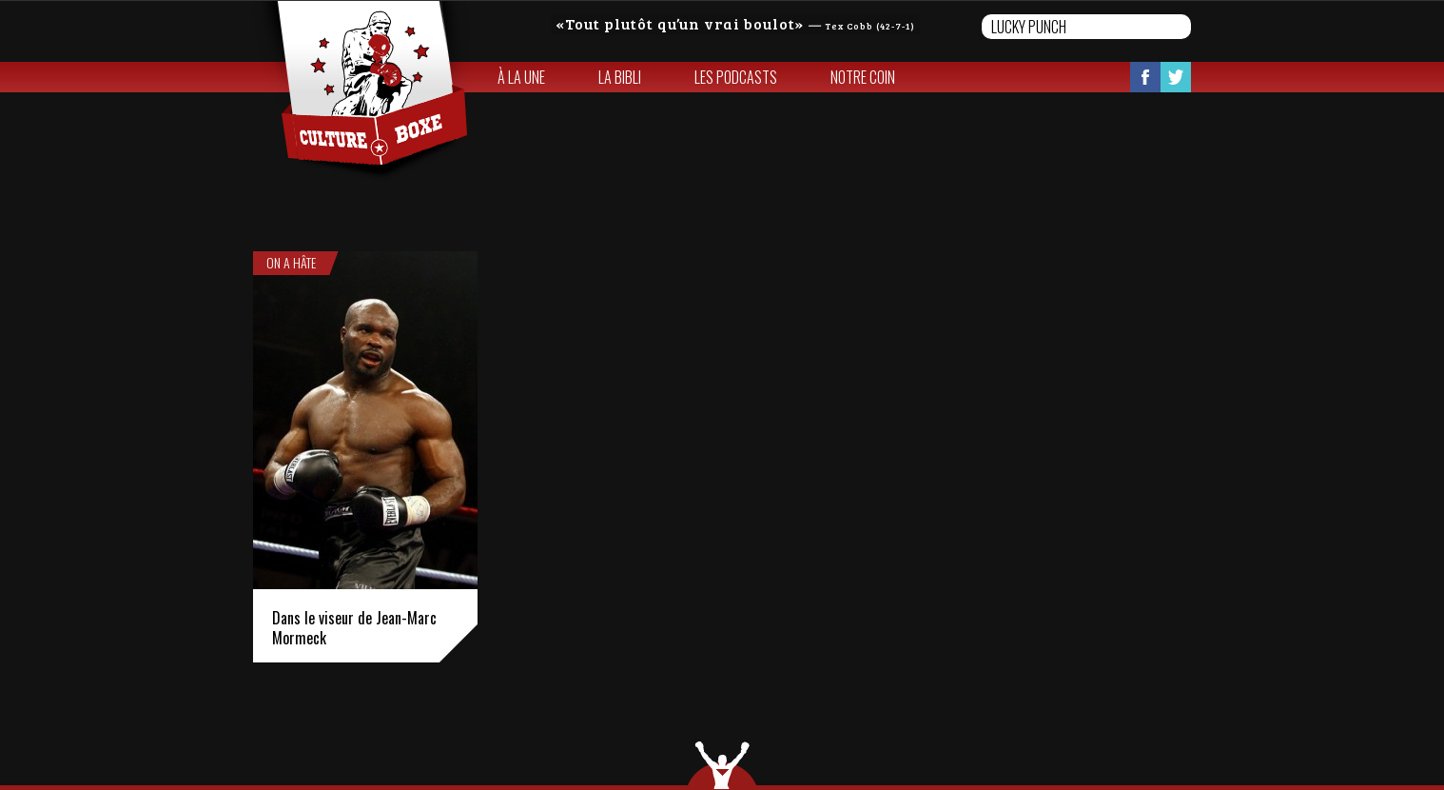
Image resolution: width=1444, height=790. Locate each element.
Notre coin (862, 77)
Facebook (1145, 77)
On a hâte (291, 262)
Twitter (1176, 77)
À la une (521, 77)
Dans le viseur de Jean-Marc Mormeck (354, 627)
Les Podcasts (735, 77)
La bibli (619, 77)
